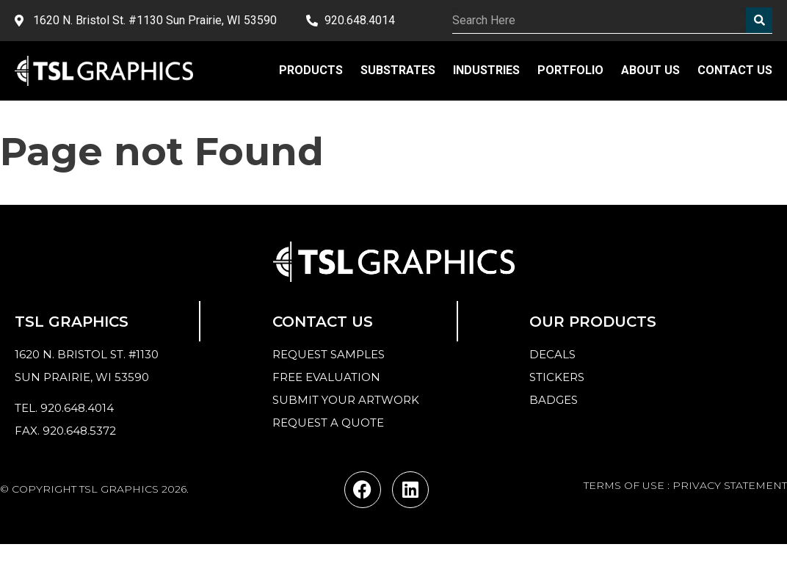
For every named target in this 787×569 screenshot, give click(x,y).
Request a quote (328, 423)
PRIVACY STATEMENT (729, 485)
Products (311, 70)
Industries (486, 70)
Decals (552, 354)
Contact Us (734, 70)
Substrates (397, 70)
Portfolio (570, 70)
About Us (650, 70)
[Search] (759, 20)
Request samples (328, 354)
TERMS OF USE (624, 485)
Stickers (556, 377)
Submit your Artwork (345, 400)
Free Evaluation (326, 377)
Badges (553, 400)
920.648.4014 (77, 408)
